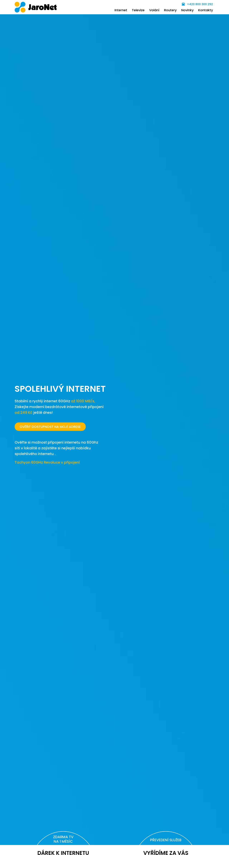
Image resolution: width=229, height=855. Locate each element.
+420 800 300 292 (197, 4)
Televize (138, 10)
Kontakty (205, 10)
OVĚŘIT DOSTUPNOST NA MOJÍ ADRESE (50, 426)
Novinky (187, 10)
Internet (120, 10)
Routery (170, 10)
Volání (154, 10)
